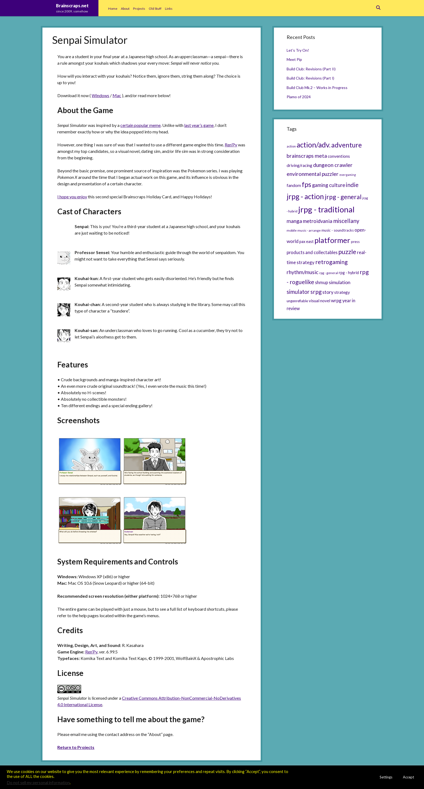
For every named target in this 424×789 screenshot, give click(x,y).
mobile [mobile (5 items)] (292, 230)
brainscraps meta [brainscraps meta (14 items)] (307, 155)
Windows (100, 95)
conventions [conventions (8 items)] (339, 156)
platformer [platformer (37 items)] (332, 240)
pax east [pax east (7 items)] (306, 241)
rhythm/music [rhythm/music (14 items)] (303, 272)
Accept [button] (408, 777)
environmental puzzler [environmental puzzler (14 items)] (313, 173)
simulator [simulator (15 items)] (298, 291)
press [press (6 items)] (355, 241)
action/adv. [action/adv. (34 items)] (313, 144)
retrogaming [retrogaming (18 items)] (331, 261)
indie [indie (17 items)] (352, 184)
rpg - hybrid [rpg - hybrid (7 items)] (349, 272)
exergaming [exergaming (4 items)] (347, 174)
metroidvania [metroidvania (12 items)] (317, 221)
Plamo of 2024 (299, 96)
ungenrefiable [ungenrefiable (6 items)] (297, 301)
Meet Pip (294, 59)
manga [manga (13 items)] (294, 221)
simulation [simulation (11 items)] (339, 282)
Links (169, 8)
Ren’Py (231, 144)
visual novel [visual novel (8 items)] (319, 300)
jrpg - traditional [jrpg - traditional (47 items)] (326, 209)
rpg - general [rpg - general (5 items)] (328, 273)
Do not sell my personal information (38, 782)
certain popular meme (140, 125)
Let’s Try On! (298, 50)
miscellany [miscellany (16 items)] (346, 221)
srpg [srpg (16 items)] (316, 291)
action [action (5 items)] (291, 146)
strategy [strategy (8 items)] (342, 292)
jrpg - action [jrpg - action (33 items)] (305, 196)
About (125, 8)
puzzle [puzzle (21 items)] (347, 251)
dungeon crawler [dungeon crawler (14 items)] (333, 165)
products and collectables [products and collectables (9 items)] (312, 252)
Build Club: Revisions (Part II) (311, 69)
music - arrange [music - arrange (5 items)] (309, 230)
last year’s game (199, 125)
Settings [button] (386, 777)
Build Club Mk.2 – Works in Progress (317, 87)
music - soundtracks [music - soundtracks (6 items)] (338, 230)
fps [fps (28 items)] (306, 184)
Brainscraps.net (72, 5)
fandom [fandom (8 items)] (294, 185)
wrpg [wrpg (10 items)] (336, 300)
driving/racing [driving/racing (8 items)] (299, 165)
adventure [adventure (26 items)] (346, 145)
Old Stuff (155, 8)
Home (112, 8)
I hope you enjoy (72, 196)
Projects (139, 8)
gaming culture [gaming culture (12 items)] (328, 185)
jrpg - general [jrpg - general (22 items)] (343, 196)
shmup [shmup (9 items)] (321, 282)
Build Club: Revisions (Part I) (310, 78)
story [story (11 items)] (327, 292)
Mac (116, 95)
